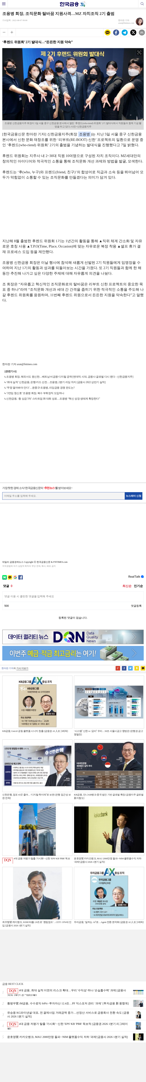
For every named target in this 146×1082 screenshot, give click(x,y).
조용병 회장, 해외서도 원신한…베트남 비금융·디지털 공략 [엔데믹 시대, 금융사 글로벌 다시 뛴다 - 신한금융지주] (69, 376)
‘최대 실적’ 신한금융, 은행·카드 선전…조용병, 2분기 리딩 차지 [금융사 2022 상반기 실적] (56, 382)
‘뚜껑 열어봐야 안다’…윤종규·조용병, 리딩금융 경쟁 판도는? (40, 387)
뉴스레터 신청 (133, 495)
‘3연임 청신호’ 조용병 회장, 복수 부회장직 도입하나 (35, 393)
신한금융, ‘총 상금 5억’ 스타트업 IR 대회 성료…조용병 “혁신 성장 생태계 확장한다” (53, 398)
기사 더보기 (22, 668)
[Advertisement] (73, 211)
